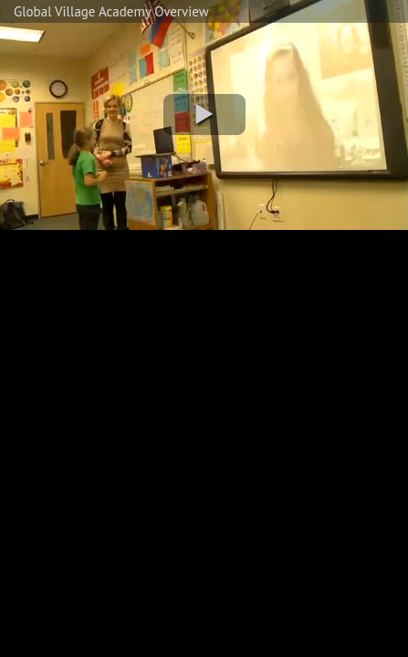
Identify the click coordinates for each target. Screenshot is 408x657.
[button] (204, 114)
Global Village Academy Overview (111, 11)
